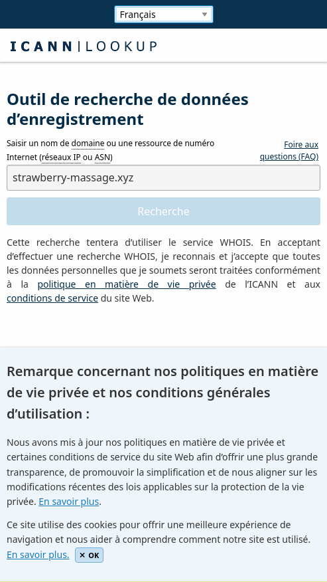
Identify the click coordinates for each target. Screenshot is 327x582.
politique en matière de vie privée (126, 284)
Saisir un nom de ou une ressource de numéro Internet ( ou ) (110, 151)
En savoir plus (68, 501)
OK (89, 555)
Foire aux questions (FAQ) (289, 150)
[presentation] (107, 344)
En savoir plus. (38, 554)
